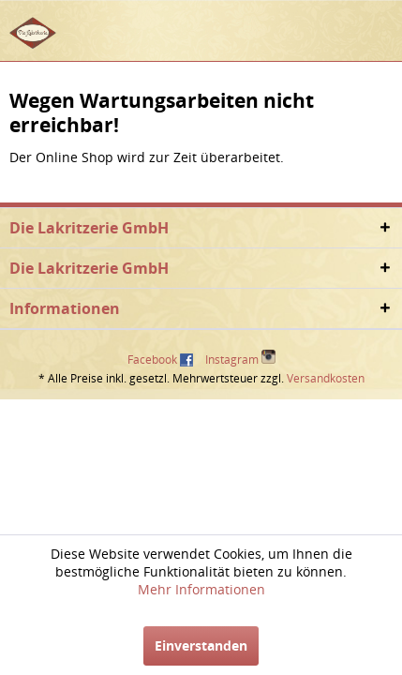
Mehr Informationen (201, 589)
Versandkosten (326, 378)
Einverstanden (201, 645)
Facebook (152, 360)
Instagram (240, 359)
